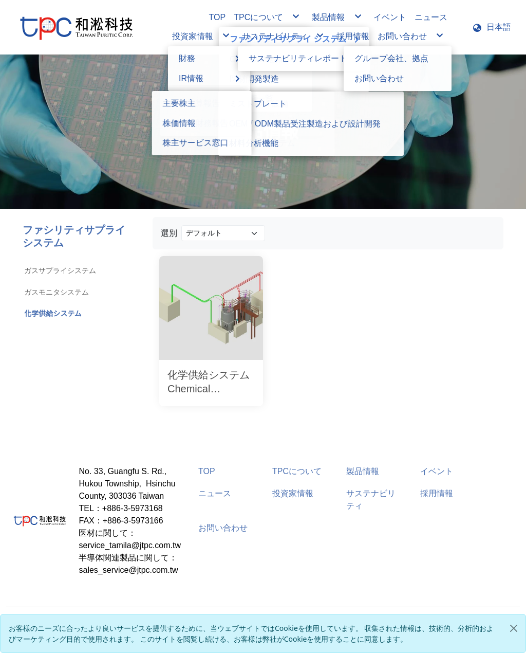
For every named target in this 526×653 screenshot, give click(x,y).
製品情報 (362, 471)
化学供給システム (53, 314)
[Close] (513, 628)
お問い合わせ (223, 527)
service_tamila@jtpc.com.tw (130, 545)
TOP (206, 471)
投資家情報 (292, 493)
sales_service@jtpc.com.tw (128, 570)
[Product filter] (223, 233)
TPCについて (297, 471)
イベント (436, 471)
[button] (491, 27)
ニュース (214, 493)
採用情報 (436, 493)
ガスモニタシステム (56, 292)
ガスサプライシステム (60, 270)
